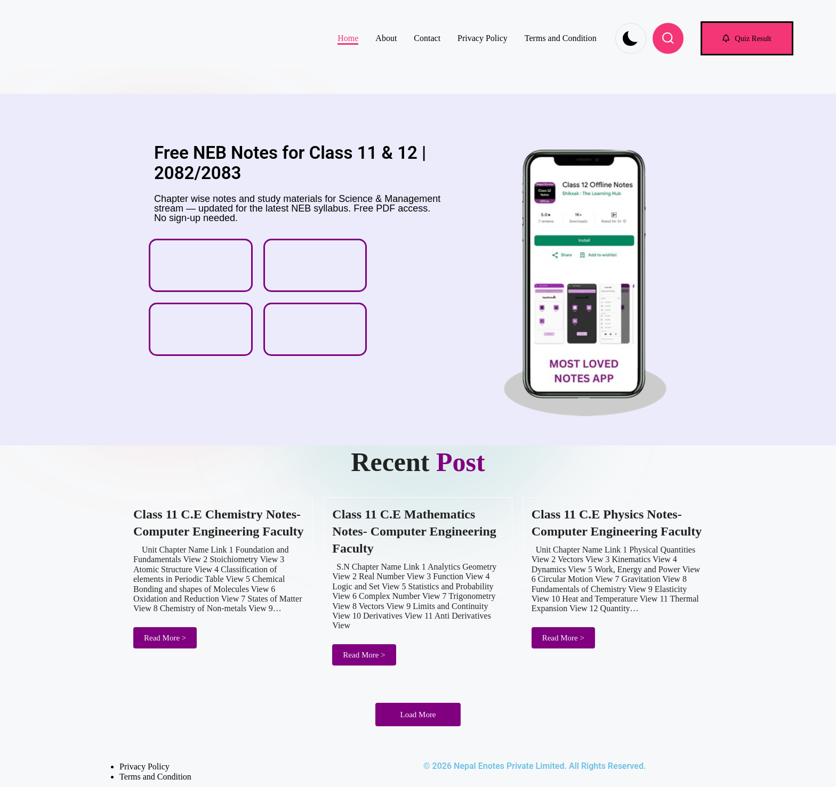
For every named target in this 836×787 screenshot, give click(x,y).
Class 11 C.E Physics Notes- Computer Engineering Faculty (617, 522)
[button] (747, 38)
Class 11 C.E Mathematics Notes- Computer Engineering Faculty (414, 531)
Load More (418, 714)
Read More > (165, 638)
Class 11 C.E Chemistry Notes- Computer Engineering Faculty (218, 522)
